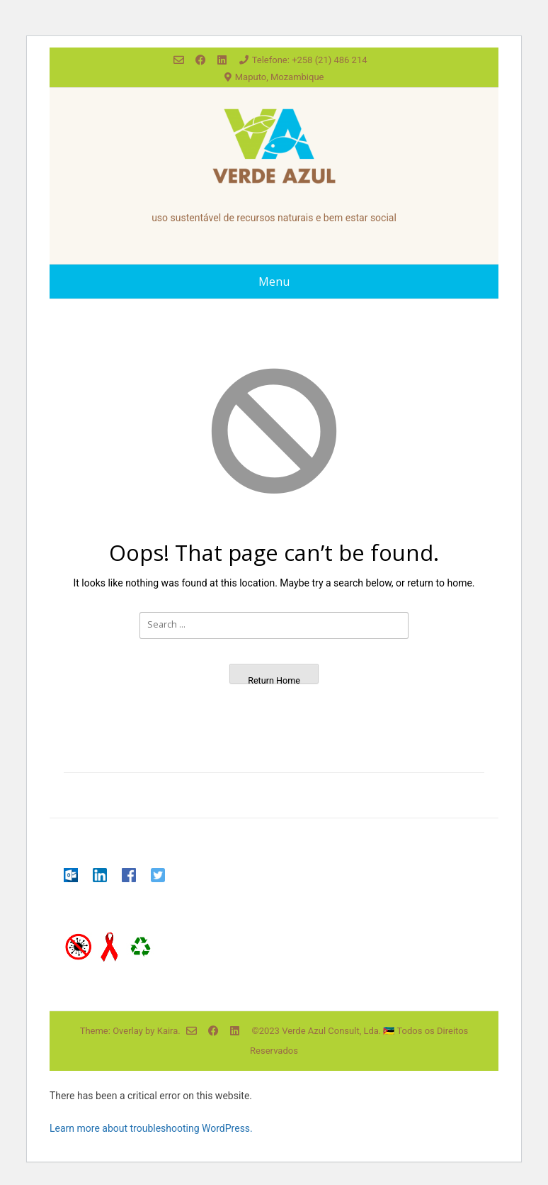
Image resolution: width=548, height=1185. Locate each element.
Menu (274, 281)
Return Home (274, 679)
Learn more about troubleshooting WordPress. (151, 1128)
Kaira (167, 1030)
